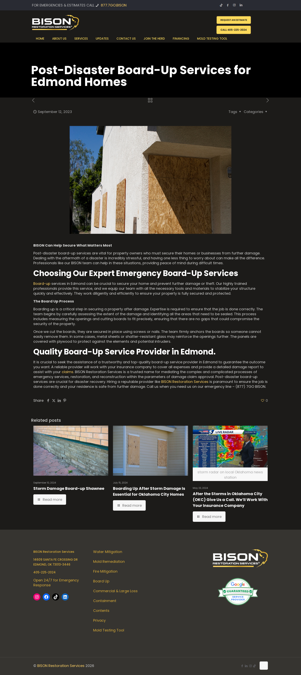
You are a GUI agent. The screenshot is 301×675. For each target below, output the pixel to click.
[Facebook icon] (242, 666)
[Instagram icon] (250, 666)
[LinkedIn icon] (246, 666)
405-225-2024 (44, 572)
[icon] (254, 666)
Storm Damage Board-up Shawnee (68, 488)
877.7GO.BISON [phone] (113, 5)
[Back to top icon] (264, 665)
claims (67, 371)
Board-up (41, 283)
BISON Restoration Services (184, 381)
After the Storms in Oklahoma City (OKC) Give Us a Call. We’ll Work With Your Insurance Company (230, 499)
